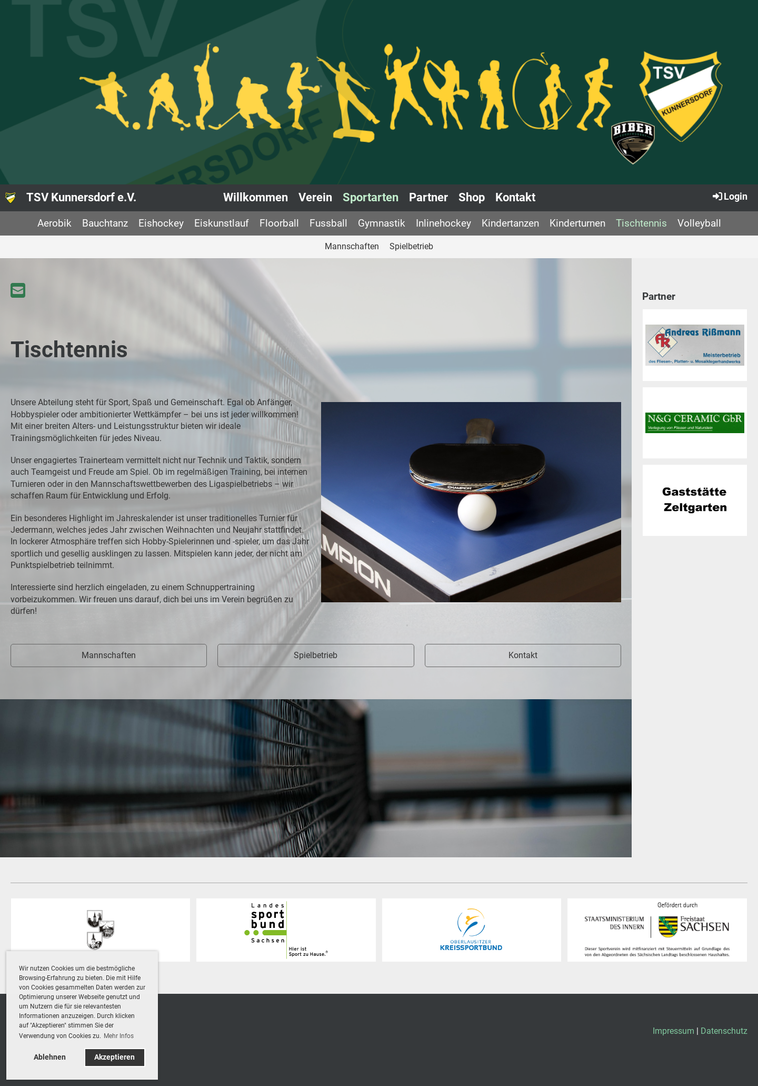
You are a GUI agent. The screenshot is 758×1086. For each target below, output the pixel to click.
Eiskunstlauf (221, 223)
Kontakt (515, 197)
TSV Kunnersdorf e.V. (81, 197)
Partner (428, 197)
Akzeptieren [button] (114, 1057)
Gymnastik (381, 223)
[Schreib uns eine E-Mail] (18, 291)
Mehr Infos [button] (119, 1036)
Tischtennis (641, 223)
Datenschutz (724, 1031)
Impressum (673, 1031)
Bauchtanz (105, 223)
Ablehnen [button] (50, 1057)
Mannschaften (352, 246)
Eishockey (161, 223)
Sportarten (370, 197)
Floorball (279, 223)
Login (729, 196)
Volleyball (699, 223)
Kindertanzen (510, 223)
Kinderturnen (577, 223)
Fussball (328, 223)
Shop (471, 197)
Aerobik (54, 223)
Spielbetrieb (411, 246)
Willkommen (255, 197)
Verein (315, 197)
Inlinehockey (443, 223)
